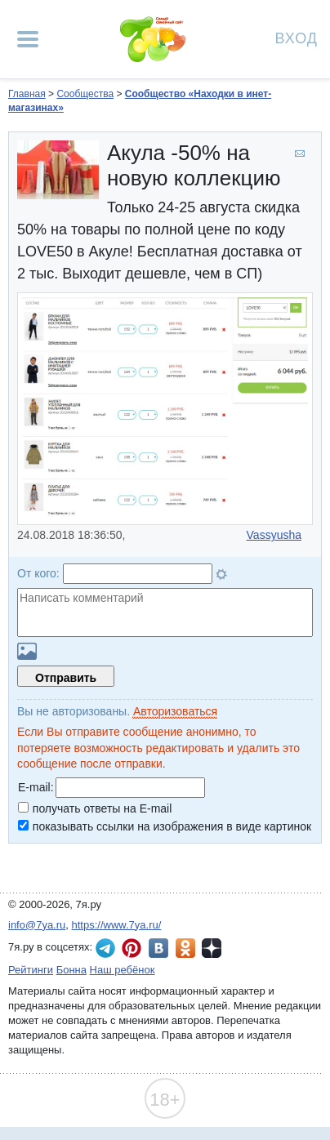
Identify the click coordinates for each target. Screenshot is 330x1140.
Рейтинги (30, 970)
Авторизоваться (175, 711)
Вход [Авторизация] (296, 37)
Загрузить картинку (27, 651)
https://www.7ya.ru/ (117, 925)
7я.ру (211, 948)
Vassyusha (274, 534)
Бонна (71, 970)
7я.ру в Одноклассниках (185, 948)
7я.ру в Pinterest (131, 948)
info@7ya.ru (36, 925)
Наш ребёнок (122, 970)
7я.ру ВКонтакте (158, 948)
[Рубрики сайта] (27, 39)
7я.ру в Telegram (105, 948)
